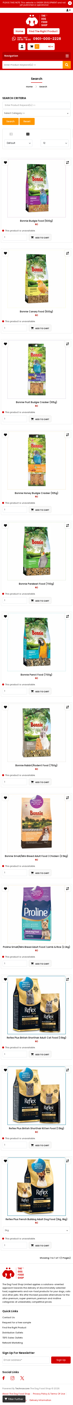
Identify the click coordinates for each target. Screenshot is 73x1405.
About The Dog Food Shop (16, 1393)
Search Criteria (14, 98)
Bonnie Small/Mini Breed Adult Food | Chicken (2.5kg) (36, 856)
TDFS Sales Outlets (12, 1337)
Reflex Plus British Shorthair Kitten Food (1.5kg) (36, 1128)
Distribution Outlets (12, 1332)
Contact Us (8, 1317)
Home (19, 31)
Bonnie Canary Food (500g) (36, 311)
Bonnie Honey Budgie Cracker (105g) (36, 493)
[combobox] (36, 112)
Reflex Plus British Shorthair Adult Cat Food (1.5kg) (36, 1037)
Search (43, 86)
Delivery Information (40, 1400)
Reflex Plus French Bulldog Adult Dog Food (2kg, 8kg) (37, 1219)
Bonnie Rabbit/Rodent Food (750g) (36, 765)
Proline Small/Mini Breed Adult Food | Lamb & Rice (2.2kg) (36, 947)
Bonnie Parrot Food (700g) (36, 674)
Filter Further (14, 1399)
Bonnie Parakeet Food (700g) (36, 583)
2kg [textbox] (7, 1230)
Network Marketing (12, 1342)
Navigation (11, 55)
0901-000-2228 (47, 38)
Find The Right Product (43, 31)
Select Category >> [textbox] (14, 113)
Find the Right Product (14, 1327)
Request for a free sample (16, 1322)
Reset (27, 121)
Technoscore (22, 1388)
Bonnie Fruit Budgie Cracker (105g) (36, 402)
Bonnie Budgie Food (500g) (36, 220)
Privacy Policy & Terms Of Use (49, 1393)
